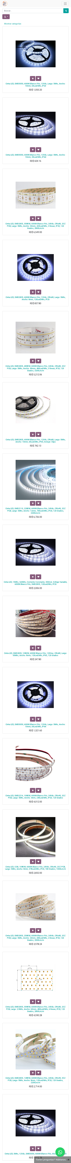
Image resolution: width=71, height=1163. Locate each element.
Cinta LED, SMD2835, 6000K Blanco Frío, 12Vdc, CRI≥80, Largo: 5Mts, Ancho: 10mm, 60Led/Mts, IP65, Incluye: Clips (36, 441)
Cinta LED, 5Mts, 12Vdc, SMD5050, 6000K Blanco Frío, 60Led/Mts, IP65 (35, 1154)
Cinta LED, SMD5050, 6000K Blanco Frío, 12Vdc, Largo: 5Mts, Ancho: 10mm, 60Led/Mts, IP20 (35, 85)
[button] (6, 16)
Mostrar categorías (12, 24)
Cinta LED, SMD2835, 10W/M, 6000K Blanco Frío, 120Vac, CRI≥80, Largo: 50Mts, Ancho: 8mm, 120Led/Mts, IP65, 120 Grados (35, 654)
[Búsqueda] (66, 10)
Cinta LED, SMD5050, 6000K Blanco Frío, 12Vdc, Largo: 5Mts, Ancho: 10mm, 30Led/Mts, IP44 (35, 156)
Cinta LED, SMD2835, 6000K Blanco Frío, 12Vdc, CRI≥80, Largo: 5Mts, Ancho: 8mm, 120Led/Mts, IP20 (36, 298)
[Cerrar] (68, 1159)
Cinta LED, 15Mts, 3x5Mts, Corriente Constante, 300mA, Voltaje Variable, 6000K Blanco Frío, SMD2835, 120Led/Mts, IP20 (35, 583)
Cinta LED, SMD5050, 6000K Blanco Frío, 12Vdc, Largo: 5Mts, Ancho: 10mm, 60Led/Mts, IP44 (35, 725)
